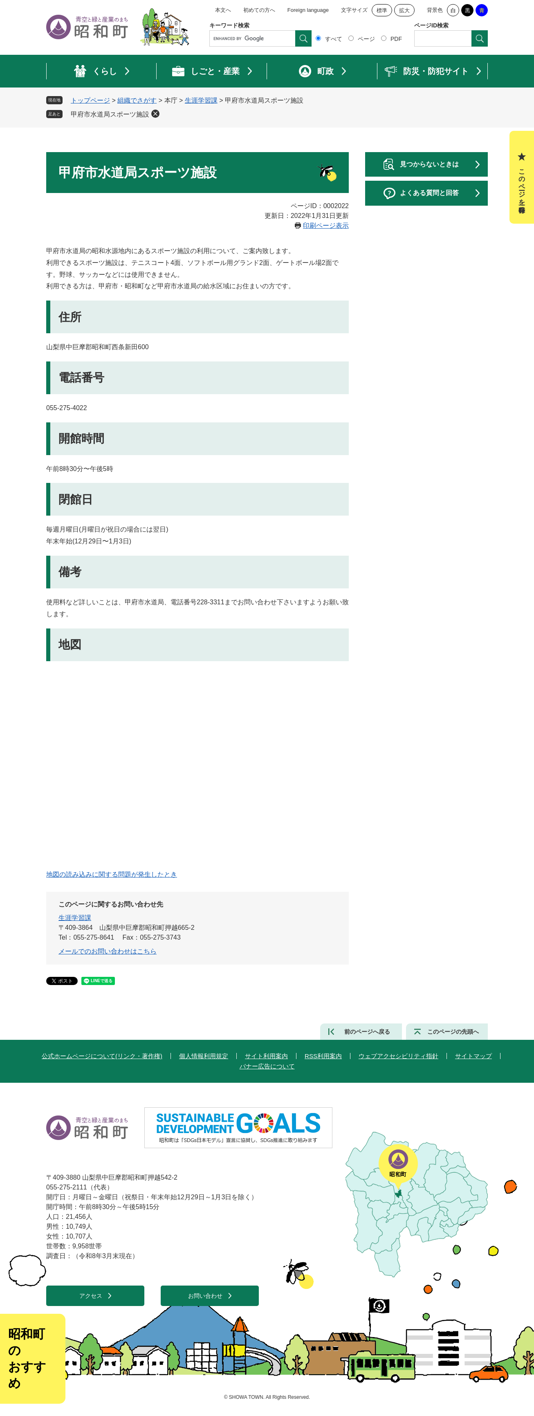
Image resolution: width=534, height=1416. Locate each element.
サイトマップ (473, 1055)
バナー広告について (267, 1066)
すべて (333, 39)
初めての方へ (259, 10)
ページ (366, 39)
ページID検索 (431, 25)
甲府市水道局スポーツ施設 (110, 114)
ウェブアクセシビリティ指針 (398, 1055)
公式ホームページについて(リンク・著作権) (102, 1055)
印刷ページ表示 (326, 225)
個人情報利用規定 (203, 1055)
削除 (155, 114)
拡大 (404, 10)
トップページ (90, 100)
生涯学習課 (201, 100)
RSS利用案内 (323, 1055)
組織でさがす (137, 100)
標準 (382, 10)
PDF (396, 39)
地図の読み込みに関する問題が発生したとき (111, 874)
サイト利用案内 (266, 1055)
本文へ (223, 10)
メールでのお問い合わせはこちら (107, 951)
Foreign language (308, 10)
